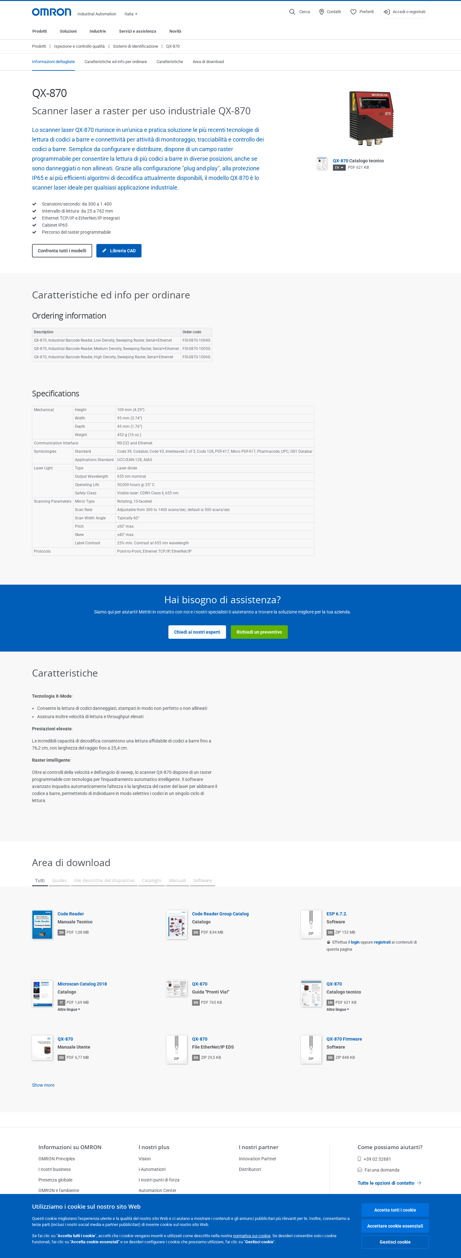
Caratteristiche (170, 61)
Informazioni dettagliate (53, 61)
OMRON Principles (56, 1158)
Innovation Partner (257, 1158)
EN (337, 168)
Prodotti (39, 31)
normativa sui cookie (252, 1235)
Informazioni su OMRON (69, 1147)
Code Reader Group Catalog (220, 913)
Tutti (40, 880)
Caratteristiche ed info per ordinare (116, 61)
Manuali (177, 880)
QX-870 (358, 160)
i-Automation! (152, 1169)
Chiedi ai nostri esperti (197, 632)
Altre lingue (67, 1009)
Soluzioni (68, 31)
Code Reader (71, 913)
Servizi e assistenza (137, 31)
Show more (43, 1085)
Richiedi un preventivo (259, 632)
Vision (145, 1158)
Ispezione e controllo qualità (79, 46)
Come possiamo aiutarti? (390, 1147)
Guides (59, 880)
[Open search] (299, 12)
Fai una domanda (379, 1170)
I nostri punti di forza (159, 1179)
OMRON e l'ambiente (58, 1190)
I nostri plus (154, 1147)
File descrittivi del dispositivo (104, 880)
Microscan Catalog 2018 (82, 983)
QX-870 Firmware (344, 1039)
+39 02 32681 (374, 1159)
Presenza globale (55, 1179)
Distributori (250, 1169)
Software (202, 880)
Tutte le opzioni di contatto (389, 1183)
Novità (175, 31)
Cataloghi (151, 880)
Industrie (98, 31)
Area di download (208, 61)
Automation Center (157, 1190)
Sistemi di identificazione (135, 46)
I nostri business (54, 1169)
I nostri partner (259, 1147)
